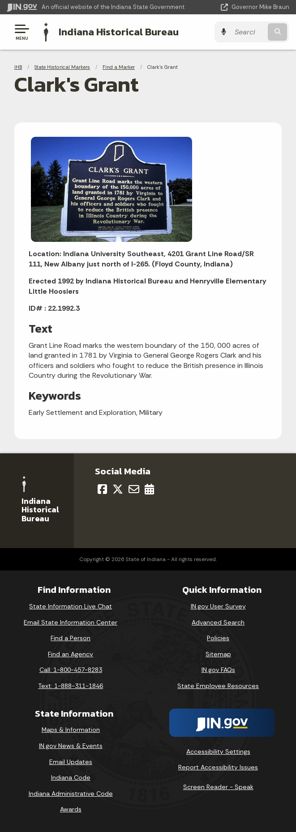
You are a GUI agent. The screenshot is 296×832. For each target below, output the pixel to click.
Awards (71, 809)
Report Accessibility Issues (218, 767)
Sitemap (218, 654)
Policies (218, 638)
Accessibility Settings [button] (218, 752)
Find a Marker (119, 67)
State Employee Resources (218, 686)
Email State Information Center (70, 622)
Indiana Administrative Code (71, 794)
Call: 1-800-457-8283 (70, 670)
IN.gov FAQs (218, 670)
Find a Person (70, 638)
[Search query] (249, 32)
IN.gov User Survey (218, 606)
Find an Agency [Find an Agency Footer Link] (70, 654)
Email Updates (70, 762)
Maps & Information (71, 730)
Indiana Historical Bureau (119, 31)
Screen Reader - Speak (218, 787)
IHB (18, 67)
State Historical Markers (62, 67)
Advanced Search (218, 622)
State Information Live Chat (70, 606)
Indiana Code (70, 777)
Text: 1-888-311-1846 (70, 686)
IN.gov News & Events (71, 746)
